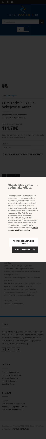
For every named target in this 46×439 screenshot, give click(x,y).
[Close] (37, 185)
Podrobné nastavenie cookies (23, 242)
